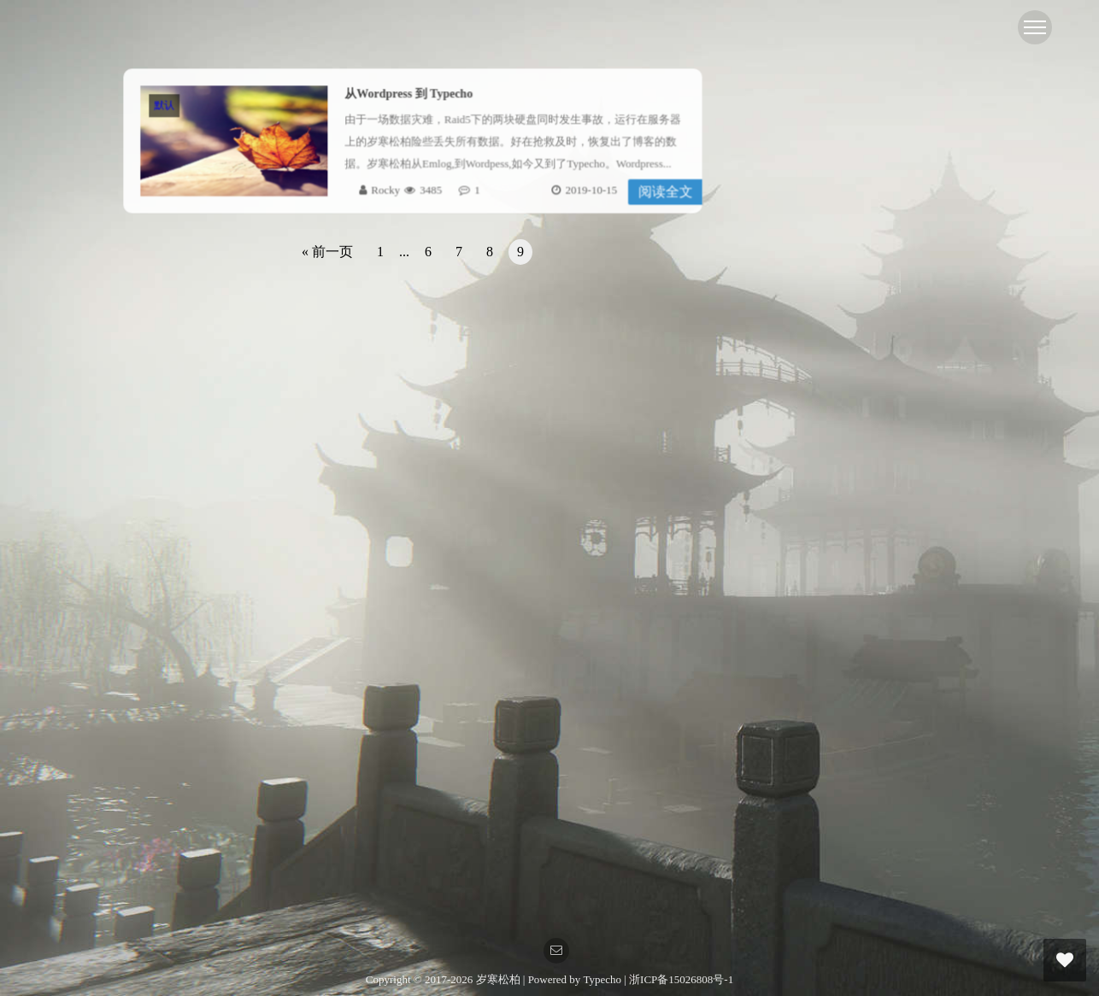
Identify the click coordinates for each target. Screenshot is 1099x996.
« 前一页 (327, 251)
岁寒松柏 (499, 979)
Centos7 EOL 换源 (837, 446)
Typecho (602, 979)
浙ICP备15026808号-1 (681, 979)
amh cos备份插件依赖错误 (857, 612)
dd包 (802, 259)
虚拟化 (808, 225)
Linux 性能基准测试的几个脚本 (870, 746)
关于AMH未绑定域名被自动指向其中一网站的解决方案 (930, 579)
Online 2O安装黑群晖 (846, 679)
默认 (167, 106)
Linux (804, 294)
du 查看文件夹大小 (840, 546)
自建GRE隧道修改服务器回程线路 (878, 513)
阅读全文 (662, 191)
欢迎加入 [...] (839, 817)
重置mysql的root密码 (845, 712)
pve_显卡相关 (828, 646)
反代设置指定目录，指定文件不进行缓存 (895, 479)
